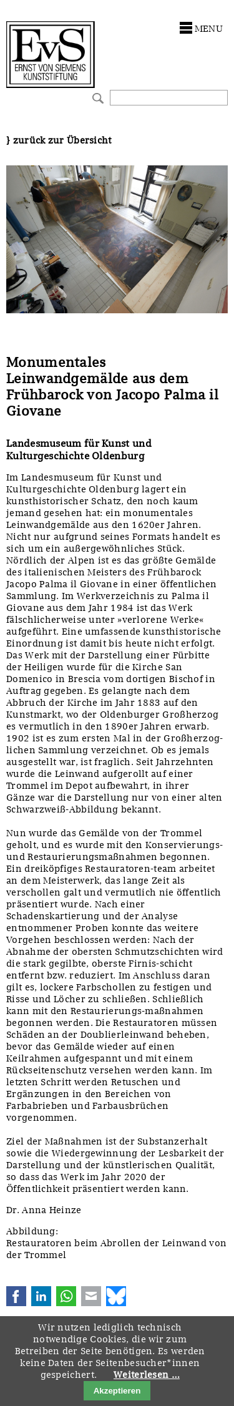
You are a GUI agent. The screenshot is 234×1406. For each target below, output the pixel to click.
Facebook (16, 1296)
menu (209, 28)
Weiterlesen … (147, 1374)
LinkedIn (41, 1296)
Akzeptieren (117, 1390)
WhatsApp (66, 1296)
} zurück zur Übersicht (59, 140)
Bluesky (116, 1296)
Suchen (96, 97)
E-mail (91, 1296)
